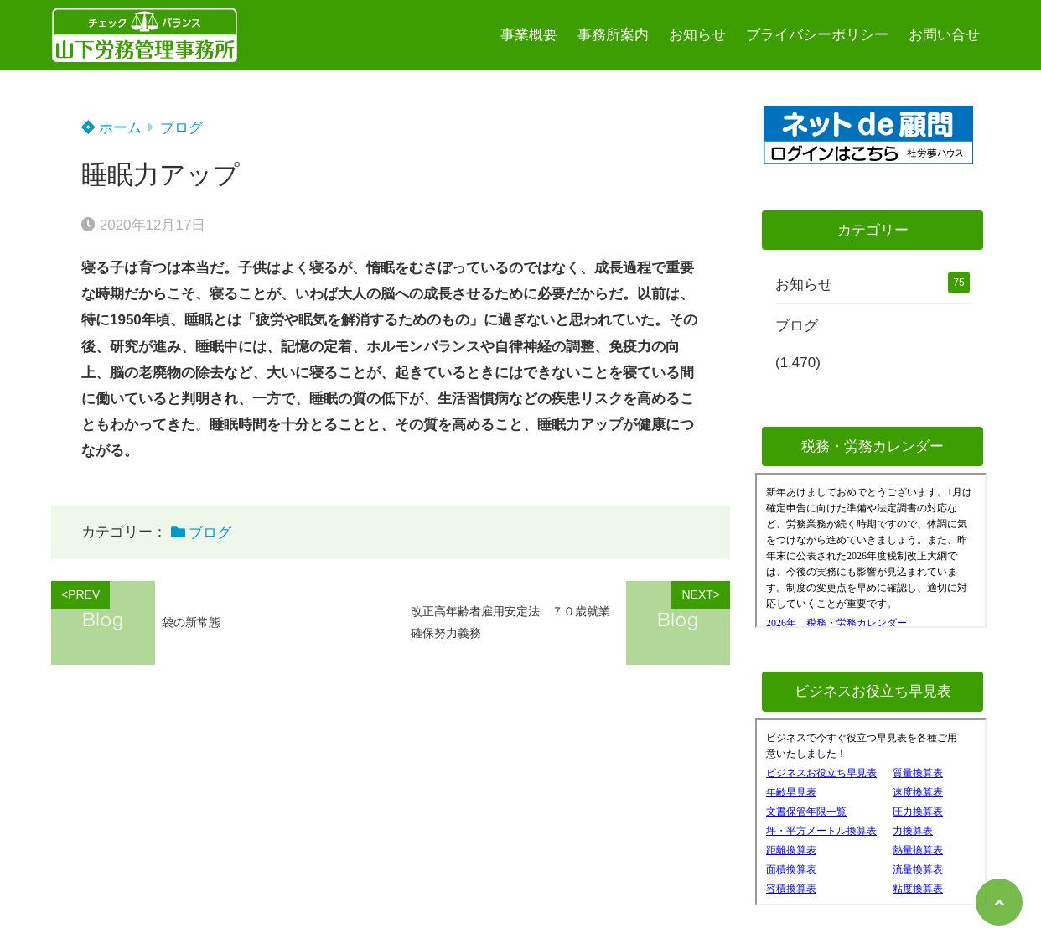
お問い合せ (944, 35)
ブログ (181, 128)
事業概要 (528, 35)
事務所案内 (613, 35)
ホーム (111, 128)
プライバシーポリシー (817, 35)
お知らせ (697, 35)
